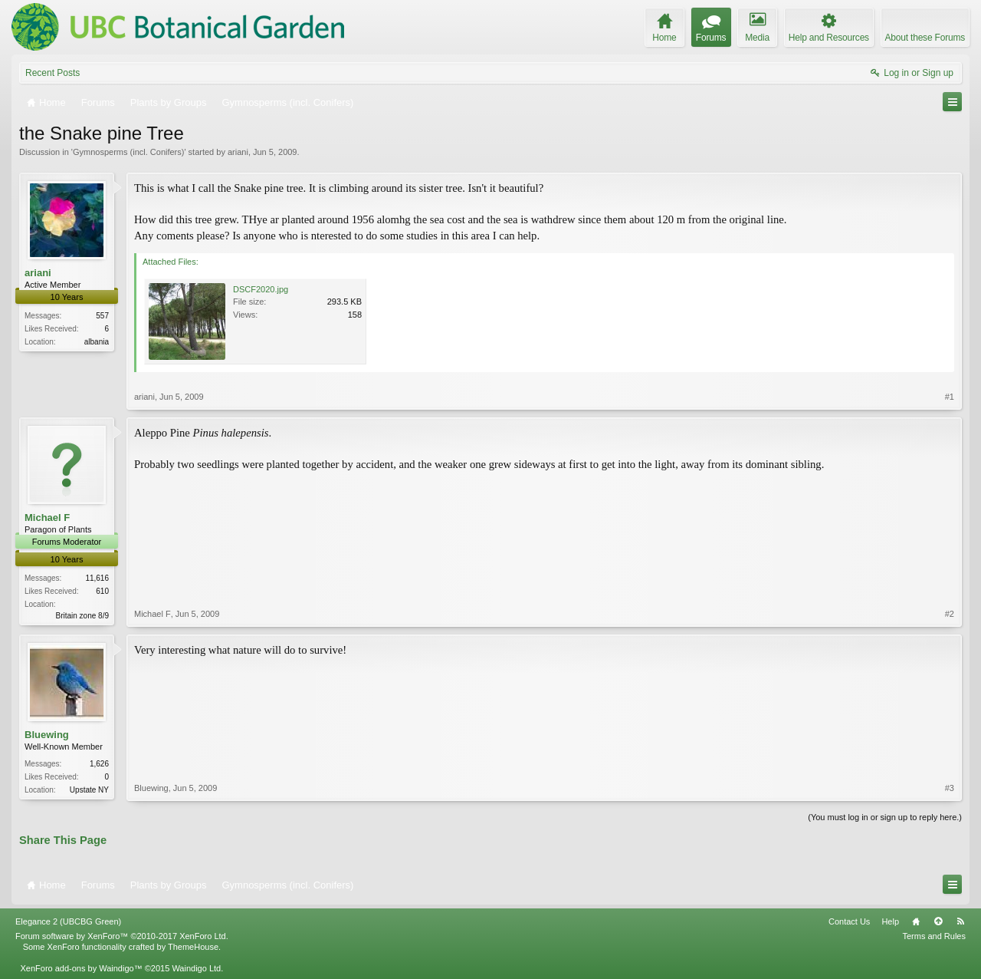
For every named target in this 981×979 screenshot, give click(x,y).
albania (96, 342)
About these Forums (925, 37)
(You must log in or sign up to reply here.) (885, 817)
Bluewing (47, 734)
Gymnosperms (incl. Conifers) (128, 152)
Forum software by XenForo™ (121, 936)
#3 (949, 788)
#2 (949, 613)
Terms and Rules (934, 936)
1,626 (99, 764)
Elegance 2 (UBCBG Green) (68, 921)
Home (915, 921)
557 (102, 316)
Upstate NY (89, 790)
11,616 (97, 578)
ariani (238, 152)
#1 (949, 396)
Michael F (47, 517)
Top (938, 921)
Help (890, 921)
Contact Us (849, 921)
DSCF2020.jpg (260, 289)
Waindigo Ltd (196, 968)
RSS (960, 921)
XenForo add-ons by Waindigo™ (81, 968)
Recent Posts (52, 73)
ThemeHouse (193, 946)
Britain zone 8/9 (83, 615)
